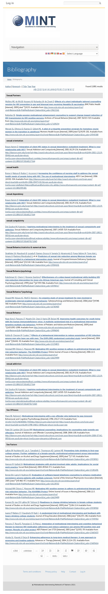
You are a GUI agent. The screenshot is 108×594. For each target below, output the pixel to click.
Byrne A (8, 173)
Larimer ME (58, 450)
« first (15, 550)
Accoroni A (33, 173)
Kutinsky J (22, 226)
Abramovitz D (66, 253)
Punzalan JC (27, 523)
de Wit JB (19, 101)
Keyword (16, 86)
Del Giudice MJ (11, 226)
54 (42, 550)
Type (29, 86)
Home (9, 79)
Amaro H (9, 256)
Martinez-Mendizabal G (23, 256)
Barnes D (28, 129)
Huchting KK (19, 450)
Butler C (24, 173)
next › (54, 555)
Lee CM (18, 502)
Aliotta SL (9, 537)
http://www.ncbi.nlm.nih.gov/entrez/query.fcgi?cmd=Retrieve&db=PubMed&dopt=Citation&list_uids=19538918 (51, 508)
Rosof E (18, 523)
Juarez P (8, 513)
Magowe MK (29, 349)
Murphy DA (30, 319)
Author (8, 86)
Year (33, 86)
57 (66, 550)
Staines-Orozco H (43, 253)
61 (94, 550)
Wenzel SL (9, 129)
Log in (10, 3)
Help (63, 571)
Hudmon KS (26, 475)
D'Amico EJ (19, 129)
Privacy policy (51, 571)
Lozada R (31, 253)
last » (65, 555)
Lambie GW (18, 429)
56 (58, 550)
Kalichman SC (11, 277)
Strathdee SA (10, 253)
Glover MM (27, 429)
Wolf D (27, 298)
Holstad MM (10, 349)
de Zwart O (49, 101)
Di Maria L (37, 523)
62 (42, 555)
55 (50, 550)
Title (25, 86)
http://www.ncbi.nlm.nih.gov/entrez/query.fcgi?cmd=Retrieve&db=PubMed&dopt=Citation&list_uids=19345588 (51, 134)
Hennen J (34, 298)
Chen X (39, 319)
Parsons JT (20, 319)
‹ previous (27, 550)
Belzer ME (55, 319)
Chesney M (17, 335)
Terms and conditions (32, 571)
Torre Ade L (92, 253)
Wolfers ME (10, 101)
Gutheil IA (18, 464)
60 (86, 550)
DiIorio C (19, 349)
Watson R (16, 173)
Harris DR (46, 319)
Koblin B (8, 335)
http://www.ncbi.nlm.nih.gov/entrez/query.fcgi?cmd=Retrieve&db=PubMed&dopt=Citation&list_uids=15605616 (51, 543)
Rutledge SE (10, 115)
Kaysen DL (9, 502)
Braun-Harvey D (11, 146)
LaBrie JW (9, 450)
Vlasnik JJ (18, 537)
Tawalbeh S (35, 450)
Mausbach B (22, 253)
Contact (72, 571)
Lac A (27, 450)
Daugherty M (27, 513)
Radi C (36, 513)
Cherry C (21, 277)
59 (78, 550)
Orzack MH (9, 298)
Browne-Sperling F (33, 277)
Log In (82, 571)
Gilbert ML (37, 129)
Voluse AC (19, 298)
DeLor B (26, 537)
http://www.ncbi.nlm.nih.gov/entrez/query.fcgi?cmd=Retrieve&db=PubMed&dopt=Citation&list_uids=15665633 (51, 532)
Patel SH (8, 429)
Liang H (17, 475)
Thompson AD (47, 450)
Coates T (27, 335)
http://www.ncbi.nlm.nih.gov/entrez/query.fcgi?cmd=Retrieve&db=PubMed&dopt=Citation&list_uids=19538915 (51, 459)
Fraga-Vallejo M (79, 253)
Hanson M (9, 464)
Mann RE (8, 416)
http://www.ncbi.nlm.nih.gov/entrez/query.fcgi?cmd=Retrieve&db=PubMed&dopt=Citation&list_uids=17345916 (51, 519)
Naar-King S (10, 319)
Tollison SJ (34, 502)
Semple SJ (56, 253)
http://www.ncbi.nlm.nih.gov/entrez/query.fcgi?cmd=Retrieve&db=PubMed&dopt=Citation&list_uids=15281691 (51, 470)
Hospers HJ (28, 101)
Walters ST (16, 513)
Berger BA (9, 475)
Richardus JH (39, 101)
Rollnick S (17, 416)
